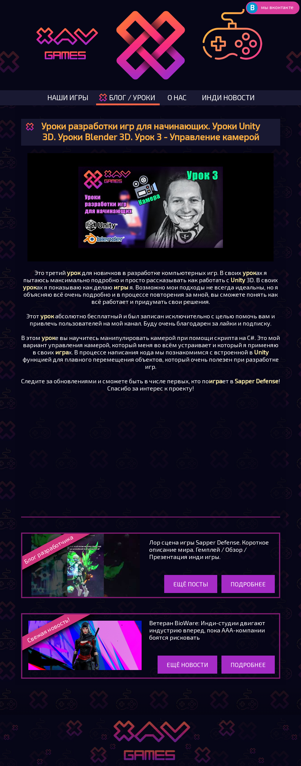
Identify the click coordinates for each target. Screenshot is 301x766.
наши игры (67, 97)
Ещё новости (187, 664)
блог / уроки (132, 97)
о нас (177, 97)
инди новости (228, 97)
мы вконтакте (277, 7)
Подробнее (248, 584)
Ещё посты (190, 584)
